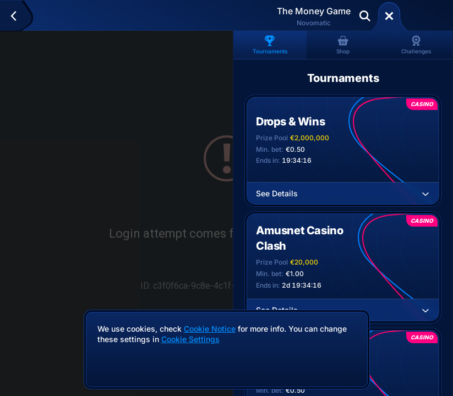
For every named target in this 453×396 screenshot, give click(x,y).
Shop (343, 44)
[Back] (18, 16)
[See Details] (425, 193)
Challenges (416, 44)
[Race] (389, 16)
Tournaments (270, 44)
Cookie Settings (190, 339)
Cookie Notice (210, 328)
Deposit (424, 16)
